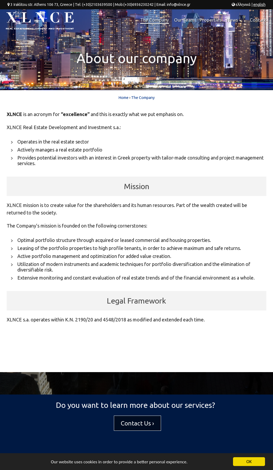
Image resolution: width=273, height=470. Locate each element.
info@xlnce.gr (178, 4)
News (235, 22)
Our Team (184, 19)
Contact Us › (137, 423)
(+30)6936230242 (138, 4)
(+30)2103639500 (97, 4)
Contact (258, 19)
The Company (154, 19)
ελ (243, 4)
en (259, 4)
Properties (211, 19)
